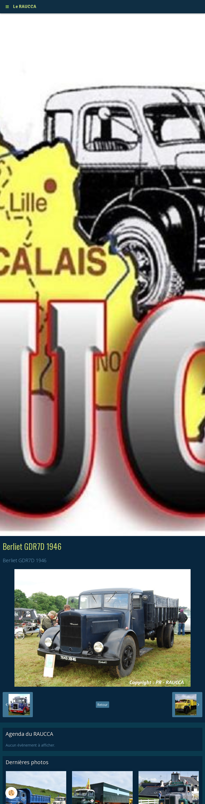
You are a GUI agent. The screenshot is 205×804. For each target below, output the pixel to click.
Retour (102, 704)
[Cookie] (11, 793)
